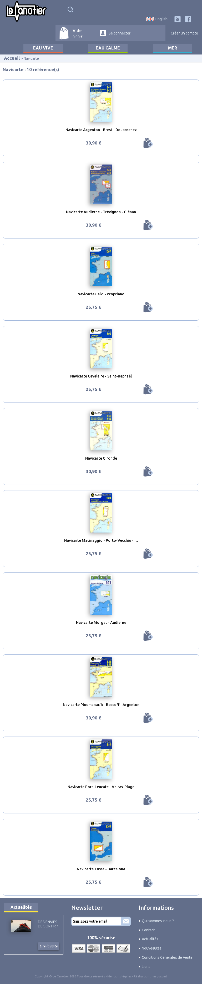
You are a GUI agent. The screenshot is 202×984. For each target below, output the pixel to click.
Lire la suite (48, 946)
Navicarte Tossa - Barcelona (101, 869)
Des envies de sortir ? (48, 924)
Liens (146, 967)
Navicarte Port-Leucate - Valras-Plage (101, 787)
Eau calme (108, 48)
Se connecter (119, 33)
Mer (172, 48)
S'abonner (126, 921)
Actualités (21, 907)
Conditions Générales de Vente (167, 957)
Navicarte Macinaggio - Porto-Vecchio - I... (101, 540)
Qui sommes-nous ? (158, 921)
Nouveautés (151, 948)
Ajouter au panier (148, 143)
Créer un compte (184, 33)
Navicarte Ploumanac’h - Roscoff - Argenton (101, 705)
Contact (148, 930)
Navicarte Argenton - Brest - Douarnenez (101, 130)
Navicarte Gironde (101, 458)
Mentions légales (119, 976)
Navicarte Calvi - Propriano (101, 294)
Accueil (12, 58)
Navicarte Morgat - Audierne (101, 622)
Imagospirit (159, 976)
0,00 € (78, 37)
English (161, 19)
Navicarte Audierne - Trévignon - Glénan (101, 212)
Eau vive (43, 48)
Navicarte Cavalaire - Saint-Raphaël (101, 376)
